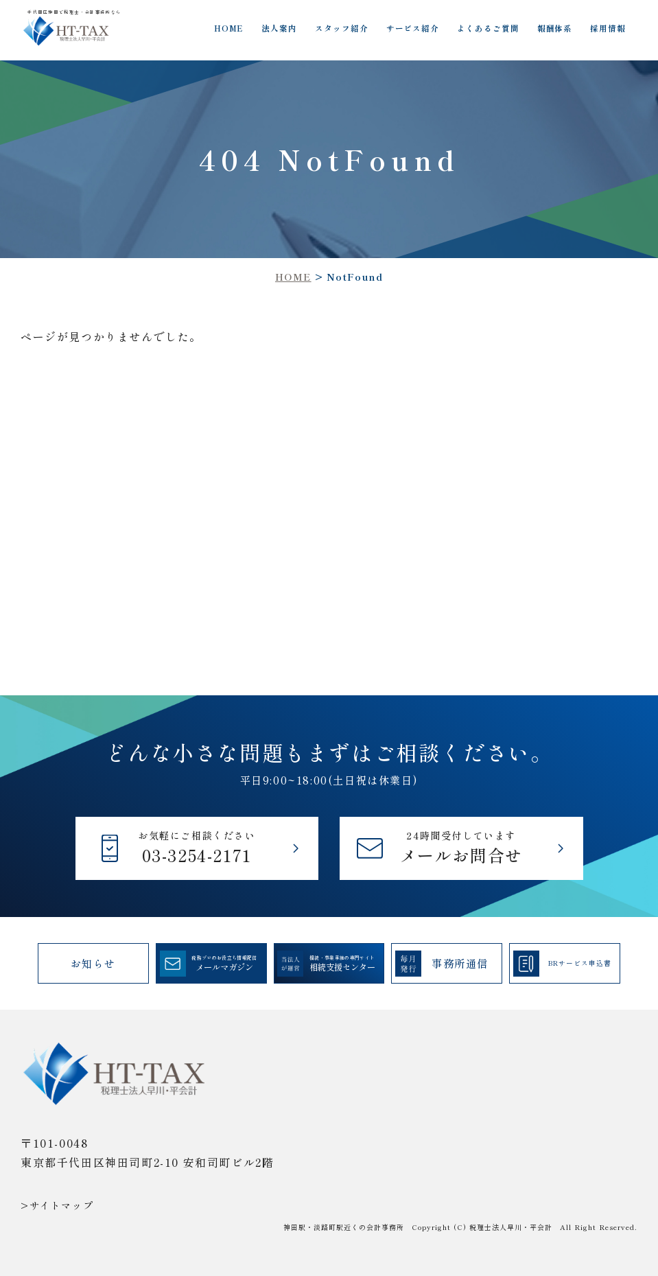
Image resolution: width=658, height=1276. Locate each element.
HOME (229, 28)
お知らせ (93, 963)
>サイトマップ (57, 1205)
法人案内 (279, 28)
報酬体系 (555, 28)
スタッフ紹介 (341, 28)
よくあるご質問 (488, 28)
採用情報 (608, 28)
